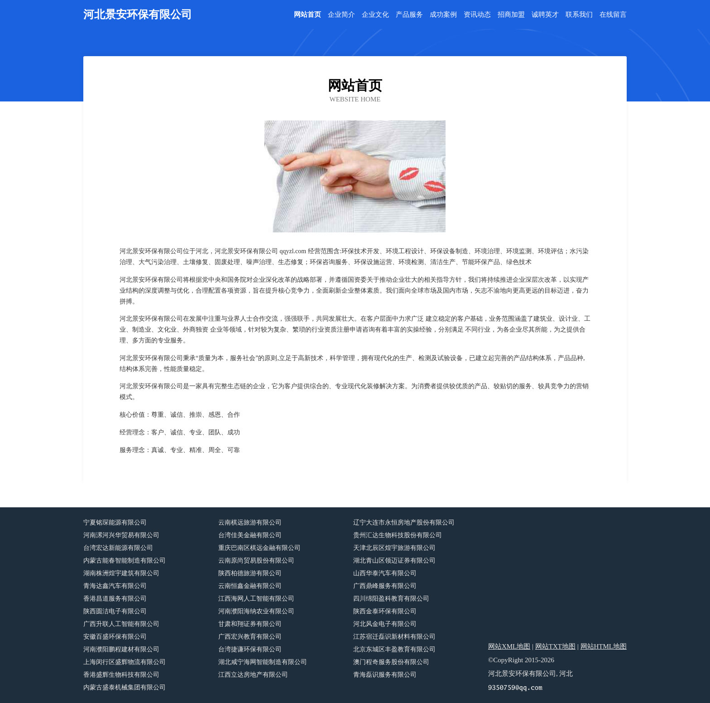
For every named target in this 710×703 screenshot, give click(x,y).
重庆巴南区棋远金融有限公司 (259, 547)
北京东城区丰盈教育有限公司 (394, 649)
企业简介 (341, 14)
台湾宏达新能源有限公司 (118, 547)
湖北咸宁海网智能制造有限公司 (262, 662)
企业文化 (375, 14)
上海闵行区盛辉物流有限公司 (124, 662)
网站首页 (307, 14)
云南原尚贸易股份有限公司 (256, 560)
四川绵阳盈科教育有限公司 (391, 598)
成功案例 (443, 14)
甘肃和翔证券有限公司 (250, 624)
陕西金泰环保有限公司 (385, 611)
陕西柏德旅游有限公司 (250, 573)
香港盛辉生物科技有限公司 (121, 674)
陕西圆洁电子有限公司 (115, 611)
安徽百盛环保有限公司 (115, 636)
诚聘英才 (545, 14)
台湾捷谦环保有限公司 (250, 649)
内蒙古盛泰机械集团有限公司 (124, 687)
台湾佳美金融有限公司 (250, 535)
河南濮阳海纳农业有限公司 (256, 611)
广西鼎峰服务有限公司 (385, 586)
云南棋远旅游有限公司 (250, 522)
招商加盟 (511, 14)
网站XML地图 (509, 646)
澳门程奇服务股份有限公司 (391, 662)
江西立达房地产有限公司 (253, 674)
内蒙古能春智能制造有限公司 (124, 560)
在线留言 (613, 14)
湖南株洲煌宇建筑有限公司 (121, 573)
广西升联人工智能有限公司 (121, 624)
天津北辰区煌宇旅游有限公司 (394, 547)
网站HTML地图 (603, 646)
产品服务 (409, 14)
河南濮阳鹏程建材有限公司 (121, 649)
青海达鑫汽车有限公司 (115, 586)
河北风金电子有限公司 (385, 624)
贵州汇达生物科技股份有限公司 (397, 535)
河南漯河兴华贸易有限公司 (121, 535)
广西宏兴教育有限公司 (250, 636)
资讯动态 (477, 14)
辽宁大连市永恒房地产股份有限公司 (404, 522)
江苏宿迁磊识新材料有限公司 (394, 636)
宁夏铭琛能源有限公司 (115, 522)
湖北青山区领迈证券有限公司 (394, 560)
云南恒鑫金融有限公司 (250, 586)
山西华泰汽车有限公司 (385, 573)
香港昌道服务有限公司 (115, 598)
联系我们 (579, 14)
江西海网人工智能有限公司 (256, 598)
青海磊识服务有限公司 (385, 674)
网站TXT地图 (555, 646)
